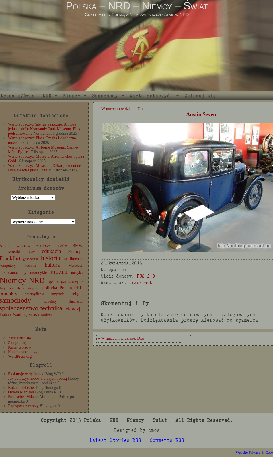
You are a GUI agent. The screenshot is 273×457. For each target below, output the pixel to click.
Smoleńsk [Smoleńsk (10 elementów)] (76, 302)
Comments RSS (167, 440)
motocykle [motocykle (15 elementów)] (38, 272)
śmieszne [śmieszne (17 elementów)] (48, 314)
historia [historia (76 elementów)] (51, 258)
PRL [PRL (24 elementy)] (78, 287)
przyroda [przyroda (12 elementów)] (57, 294)
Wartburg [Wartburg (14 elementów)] (20, 314)
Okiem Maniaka (21, 392)
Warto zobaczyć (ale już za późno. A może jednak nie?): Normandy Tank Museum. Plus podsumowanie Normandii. (44, 129)
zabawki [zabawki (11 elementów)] (34, 315)
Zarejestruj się (19, 338)
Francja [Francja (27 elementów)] (75, 251)
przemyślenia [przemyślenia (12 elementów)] (34, 294)
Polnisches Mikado (23, 397)
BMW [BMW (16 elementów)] (78, 245)
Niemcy (71, 95)
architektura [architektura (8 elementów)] (23, 246)
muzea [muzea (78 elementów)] (58, 271)
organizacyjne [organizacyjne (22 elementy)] (70, 281)
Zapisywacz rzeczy (23, 406)
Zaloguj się (200, 95)
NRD (47, 95)
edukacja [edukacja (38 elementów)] (51, 251)
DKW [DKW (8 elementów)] (31, 252)
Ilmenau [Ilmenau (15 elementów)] (76, 259)
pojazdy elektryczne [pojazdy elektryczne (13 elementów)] (24, 288)
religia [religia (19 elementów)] (77, 293)
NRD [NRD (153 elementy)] (37, 280)
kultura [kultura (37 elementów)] (52, 265)
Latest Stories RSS (115, 440)
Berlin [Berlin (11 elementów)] (62, 246)
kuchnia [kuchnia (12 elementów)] (30, 266)
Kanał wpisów (19, 347)
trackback (140, 282)
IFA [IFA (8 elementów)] (65, 259)
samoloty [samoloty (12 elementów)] (50, 302)
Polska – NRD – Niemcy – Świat (137, 6)
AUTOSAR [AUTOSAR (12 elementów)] (44, 246)
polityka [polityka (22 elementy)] (49, 287)
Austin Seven (201, 114)
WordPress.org (20, 356)
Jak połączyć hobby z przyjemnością (37, 378)
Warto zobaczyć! (151, 95)
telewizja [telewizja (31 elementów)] (73, 309)
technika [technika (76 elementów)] (51, 308)
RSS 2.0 (146, 276)
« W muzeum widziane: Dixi (121, 109)
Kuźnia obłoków (21, 387)
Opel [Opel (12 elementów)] (50, 282)
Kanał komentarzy (23, 352)
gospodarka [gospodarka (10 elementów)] (30, 259)
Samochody (105, 95)
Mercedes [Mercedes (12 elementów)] (76, 266)
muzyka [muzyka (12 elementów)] (77, 273)
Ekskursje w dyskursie (26, 374)
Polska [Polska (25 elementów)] (65, 287)
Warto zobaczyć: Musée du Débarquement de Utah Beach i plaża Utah (44, 167)
